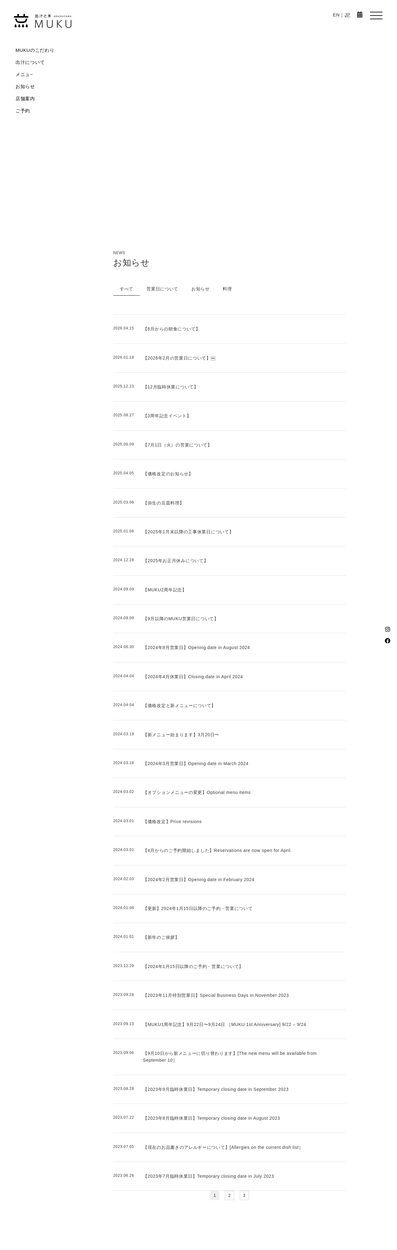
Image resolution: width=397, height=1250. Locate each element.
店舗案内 (25, 98)
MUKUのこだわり (35, 50)
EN (336, 14)
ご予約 (23, 110)
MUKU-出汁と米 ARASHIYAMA (42, 21)
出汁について (30, 62)
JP (347, 14)
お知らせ (25, 86)
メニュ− (24, 74)
